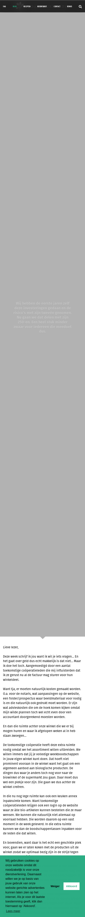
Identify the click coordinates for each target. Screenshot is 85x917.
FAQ (4, 6)
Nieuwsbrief (42, 6)
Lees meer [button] (13, 911)
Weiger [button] (55, 886)
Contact (57, 6)
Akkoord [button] (71, 886)
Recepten (27, 6)
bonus (69, 6)
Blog (15, 6)
